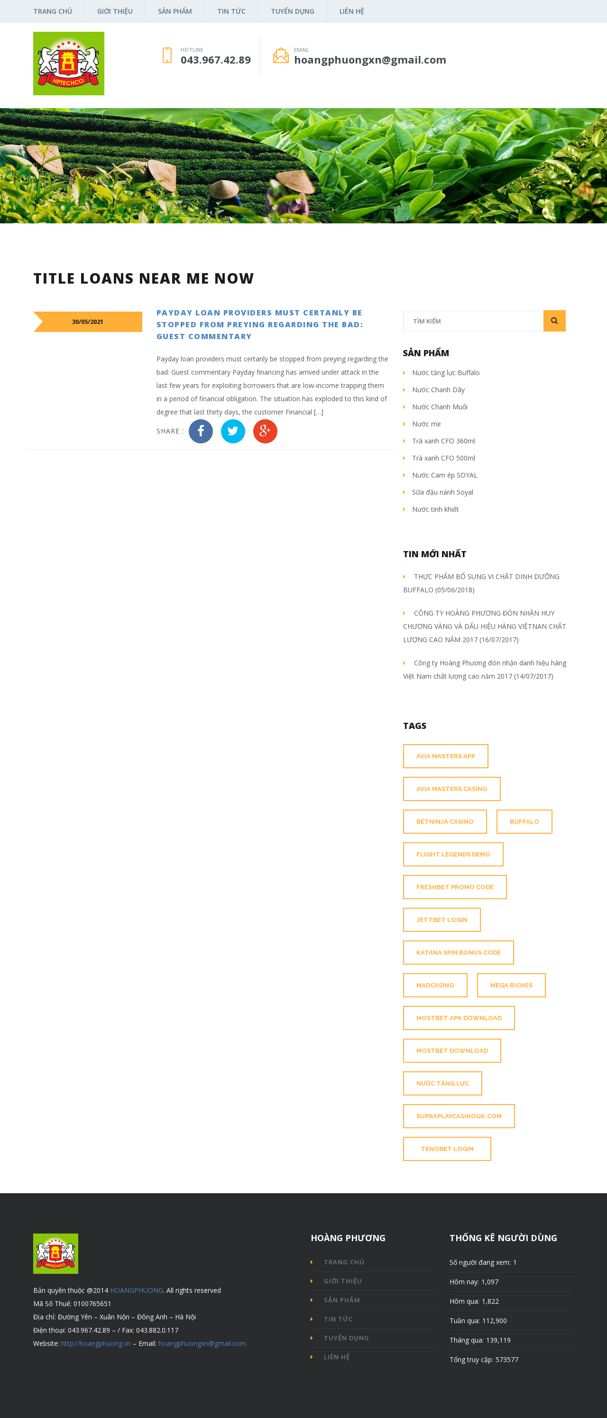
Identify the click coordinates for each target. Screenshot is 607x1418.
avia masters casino (451, 788)
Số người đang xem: (480, 1262)
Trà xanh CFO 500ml (439, 457)
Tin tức (231, 11)
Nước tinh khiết (431, 509)
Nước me (422, 423)
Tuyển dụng (292, 11)
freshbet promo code (455, 887)
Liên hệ (352, 11)
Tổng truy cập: (471, 1359)
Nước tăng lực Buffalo (441, 372)
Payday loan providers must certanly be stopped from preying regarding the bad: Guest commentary (260, 324)
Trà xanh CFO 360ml (439, 440)
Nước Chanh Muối (435, 406)
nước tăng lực (442, 1083)
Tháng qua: (467, 1339)
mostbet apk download (459, 1018)
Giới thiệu (115, 11)
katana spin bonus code (458, 952)
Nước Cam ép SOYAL (440, 475)
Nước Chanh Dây (434, 389)
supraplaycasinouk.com (459, 1116)
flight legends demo (453, 854)
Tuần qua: (465, 1320)
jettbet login (442, 919)
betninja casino (445, 821)
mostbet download (452, 1050)
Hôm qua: (464, 1301)
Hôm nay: (464, 1281)
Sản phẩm (175, 11)
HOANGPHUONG (136, 1290)
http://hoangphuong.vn (96, 1343)
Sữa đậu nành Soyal (438, 492)
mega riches (511, 985)
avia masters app (445, 756)
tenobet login (447, 1148)
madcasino (435, 985)
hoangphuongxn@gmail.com (202, 1343)
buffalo (524, 821)
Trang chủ (52, 11)
